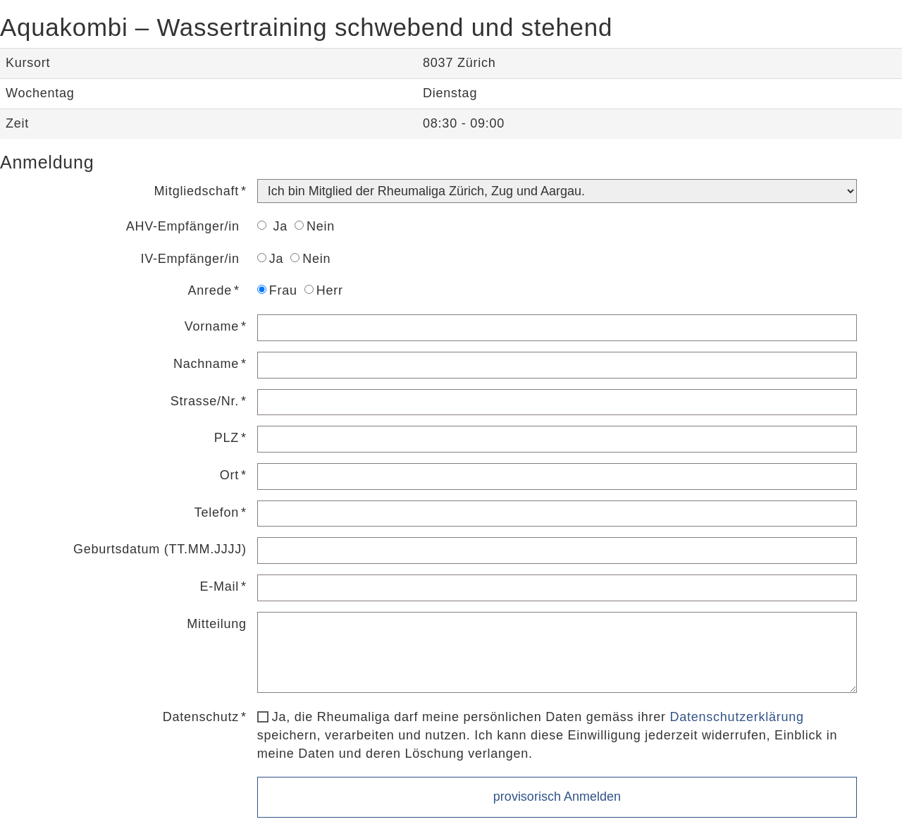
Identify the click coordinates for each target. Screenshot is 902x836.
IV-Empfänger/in (189, 259)
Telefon (216, 512)
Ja (272, 226)
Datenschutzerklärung (737, 717)
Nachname (206, 364)
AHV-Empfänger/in (183, 226)
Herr (323, 290)
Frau (277, 290)
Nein (315, 226)
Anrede (209, 290)
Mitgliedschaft (196, 191)
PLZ (226, 438)
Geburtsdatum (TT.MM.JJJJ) (160, 549)
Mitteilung (217, 624)
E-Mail (220, 586)
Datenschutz (201, 717)
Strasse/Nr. (205, 401)
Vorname (212, 326)
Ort (229, 475)
